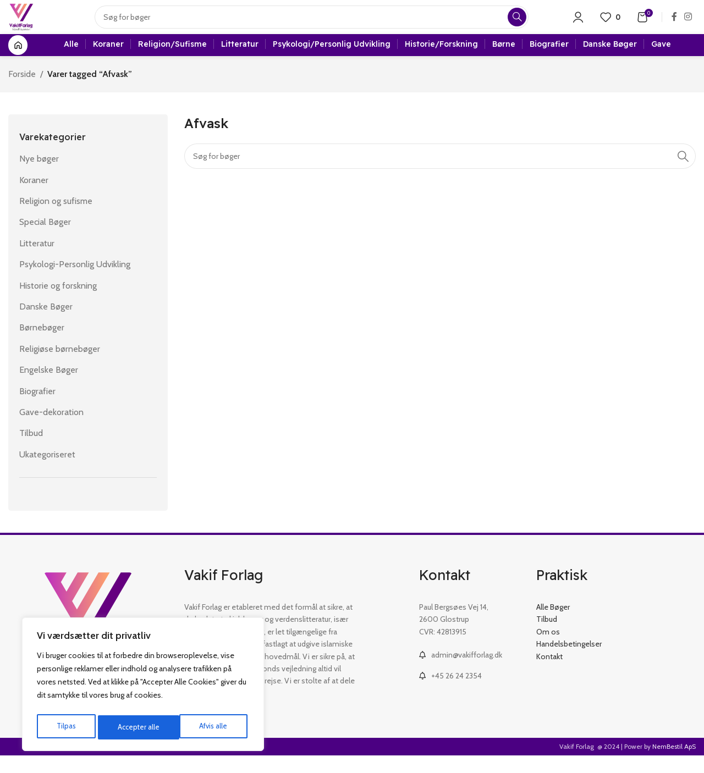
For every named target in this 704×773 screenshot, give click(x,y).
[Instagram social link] (688, 24)
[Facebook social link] (674, 24)
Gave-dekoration (51, 429)
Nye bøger (39, 176)
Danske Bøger (46, 324)
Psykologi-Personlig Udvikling (74, 282)
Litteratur (36, 261)
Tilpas (65, 727)
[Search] (319, 24)
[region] (143, 686)
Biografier (37, 408)
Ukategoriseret (47, 471)
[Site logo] (28, 24)
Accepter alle (209, 727)
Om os (548, 649)
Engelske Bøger (48, 387)
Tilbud (31, 450)
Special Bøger (45, 239)
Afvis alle (131, 727)
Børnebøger (41, 345)
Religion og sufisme (55, 218)
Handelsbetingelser (569, 661)
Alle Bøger (553, 625)
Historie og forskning (58, 302)
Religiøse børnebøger (59, 366)
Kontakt (549, 673)
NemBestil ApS (674, 764)
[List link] (469, 672)
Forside (22, 91)
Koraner (33, 197)
